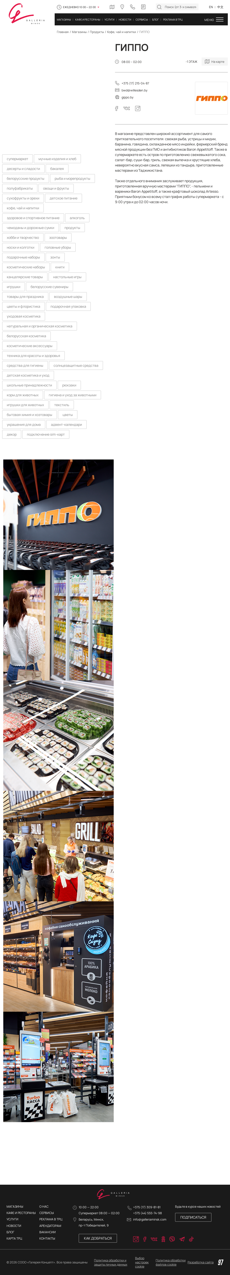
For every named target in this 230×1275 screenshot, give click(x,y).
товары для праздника (25, 296)
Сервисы (46, 1213)
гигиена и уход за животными (72, 395)
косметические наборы (26, 267)
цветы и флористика (23, 306)
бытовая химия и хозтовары (29, 414)
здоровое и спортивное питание (33, 217)
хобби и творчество (23, 237)
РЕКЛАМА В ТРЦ (50, 1219)
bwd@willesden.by (134, 90)
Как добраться (98, 1238)
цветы (68, 414)
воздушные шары (68, 296)
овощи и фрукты (56, 188)
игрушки (13, 286)
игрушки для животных (25, 404)
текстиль (61, 404)
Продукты (97, 32)
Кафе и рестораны (21, 1213)
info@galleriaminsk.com (149, 1219)
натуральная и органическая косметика (39, 326)
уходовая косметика (23, 316)
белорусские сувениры (49, 286)
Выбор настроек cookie (142, 1262)
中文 (220, 7)
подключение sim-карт (46, 434)
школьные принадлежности (29, 385)
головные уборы (58, 247)
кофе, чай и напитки (23, 208)
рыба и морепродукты (72, 178)
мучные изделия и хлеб (57, 158)
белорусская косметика (26, 336)
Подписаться (193, 1217)
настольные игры (67, 276)
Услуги (12, 1219)
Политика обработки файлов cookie (171, 1262)
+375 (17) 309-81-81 (146, 1207)
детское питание (63, 198)
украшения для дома (24, 424)
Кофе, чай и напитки (121, 32)
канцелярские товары (25, 276)
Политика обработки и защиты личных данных (110, 1262)
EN (211, 7)
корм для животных (22, 395)
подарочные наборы (23, 257)
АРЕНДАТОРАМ (50, 1226)
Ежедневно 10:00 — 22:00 (79, 7)
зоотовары (58, 237)
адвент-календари (66, 424)
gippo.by (127, 97)
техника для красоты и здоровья (33, 355)
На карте (217, 61)
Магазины (79, 32)
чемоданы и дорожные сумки (30, 227)
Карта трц (14, 1238)
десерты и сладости (23, 168)
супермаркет (17, 158)
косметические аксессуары (29, 345)
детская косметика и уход (28, 375)
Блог (10, 1232)
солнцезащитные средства (76, 365)
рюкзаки (69, 385)
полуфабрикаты (20, 188)
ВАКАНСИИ (47, 1232)
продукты (72, 227)
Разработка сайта (205, 1262)
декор (12, 434)
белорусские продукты (25, 178)
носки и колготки (20, 247)
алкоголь (77, 217)
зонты (55, 257)
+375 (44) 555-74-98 (147, 1213)
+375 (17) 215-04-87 (135, 83)
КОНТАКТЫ (47, 1238)
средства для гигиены (25, 365)
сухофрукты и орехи (23, 198)
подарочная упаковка (68, 306)
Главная (63, 32)
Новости (14, 1226)
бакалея (57, 168)
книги (59, 267)
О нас (44, 1206)
